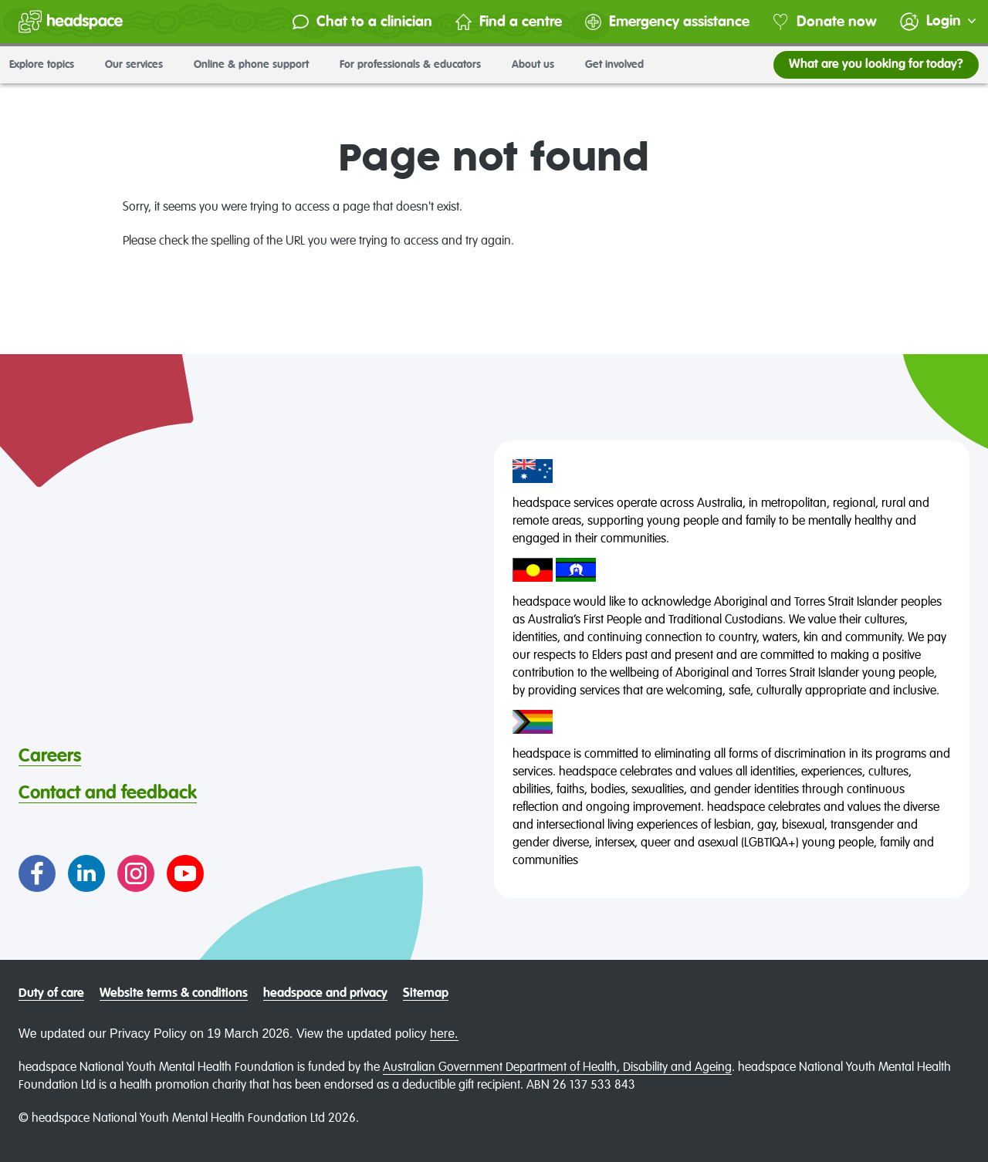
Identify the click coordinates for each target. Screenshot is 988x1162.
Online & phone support (257, 64)
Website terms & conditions (174, 994)
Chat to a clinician (362, 22)
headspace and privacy (325, 994)
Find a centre (508, 22)
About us (539, 64)
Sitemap (425, 994)
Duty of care (51, 994)
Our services (140, 64)
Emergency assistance (667, 22)
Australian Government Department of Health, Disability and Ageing (557, 1068)
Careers (50, 756)
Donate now (825, 22)
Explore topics (47, 64)
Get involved (620, 64)
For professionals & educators (416, 64)
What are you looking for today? (876, 65)
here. (444, 1033)
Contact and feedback (108, 793)
